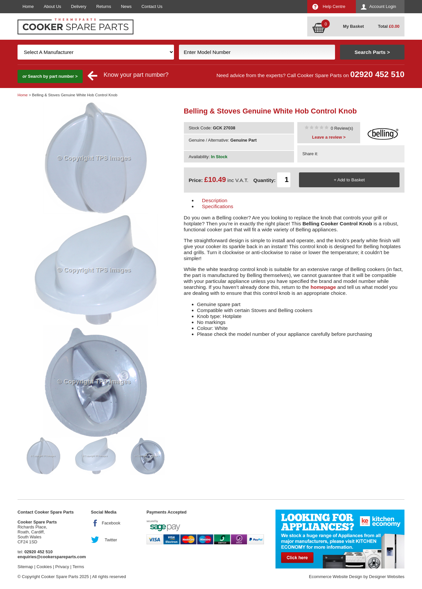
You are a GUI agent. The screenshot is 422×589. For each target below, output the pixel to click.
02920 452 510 (377, 74)
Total (389, 26)
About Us (52, 6)
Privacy (62, 566)
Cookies (44, 566)
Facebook (111, 523)
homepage (323, 287)
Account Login (382, 6)
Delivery (78, 6)
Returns (103, 6)
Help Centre (334, 6)
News (126, 6)
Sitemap (25, 566)
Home (28, 6)
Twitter (111, 539)
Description (215, 200)
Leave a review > (329, 137)
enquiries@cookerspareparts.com (52, 556)
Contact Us (152, 6)
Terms (78, 566)
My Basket (353, 26)
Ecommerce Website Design (335, 576)
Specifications (217, 206)
